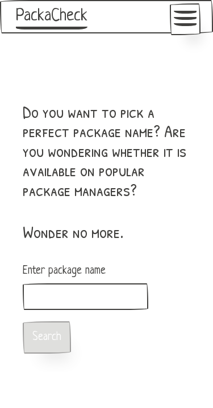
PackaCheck (51, 16)
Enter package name (64, 271)
